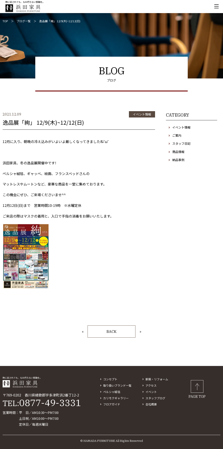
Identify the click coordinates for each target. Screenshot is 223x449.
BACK (111, 331)
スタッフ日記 (181, 143)
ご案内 (176, 135)
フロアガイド (111, 404)
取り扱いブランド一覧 (117, 385)
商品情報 (178, 152)
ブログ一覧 (24, 21)
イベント (151, 392)
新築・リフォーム (156, 379)
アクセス (151, 385)
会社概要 (151, 404)
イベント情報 (181, 127)
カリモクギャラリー (116, 398)
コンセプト (110, 379)
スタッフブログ (155, 398)
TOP (5, 21)
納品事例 (178, 160)
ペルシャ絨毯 (111, 392)
